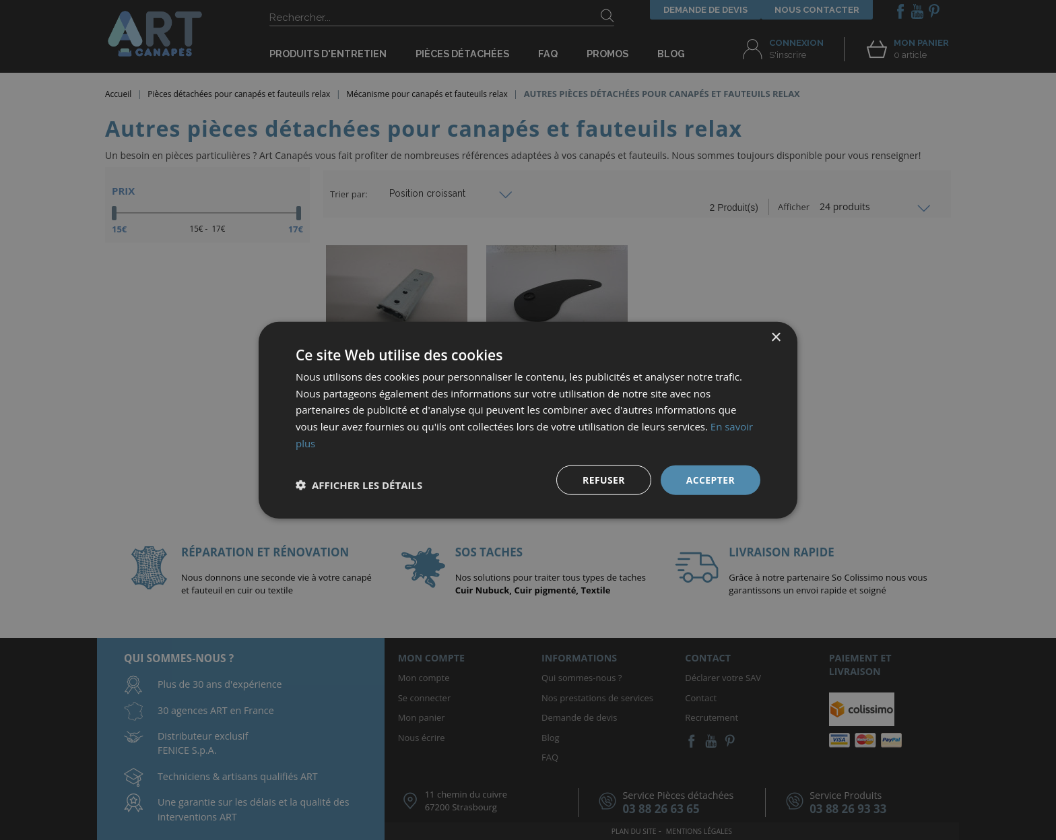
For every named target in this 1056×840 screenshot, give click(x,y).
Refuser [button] (604, 479)
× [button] (775, 337)
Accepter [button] (710, 479)
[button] (359, 485)
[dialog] (528, 420)
